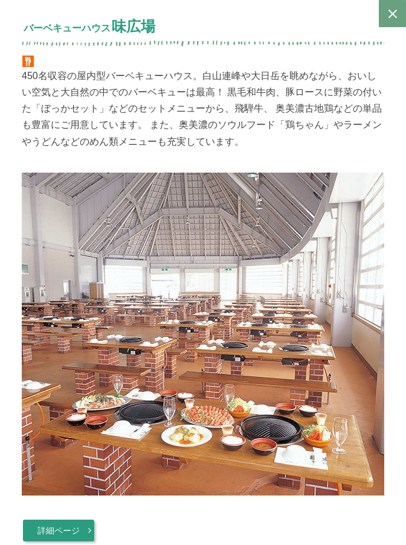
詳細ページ (58, 530)
